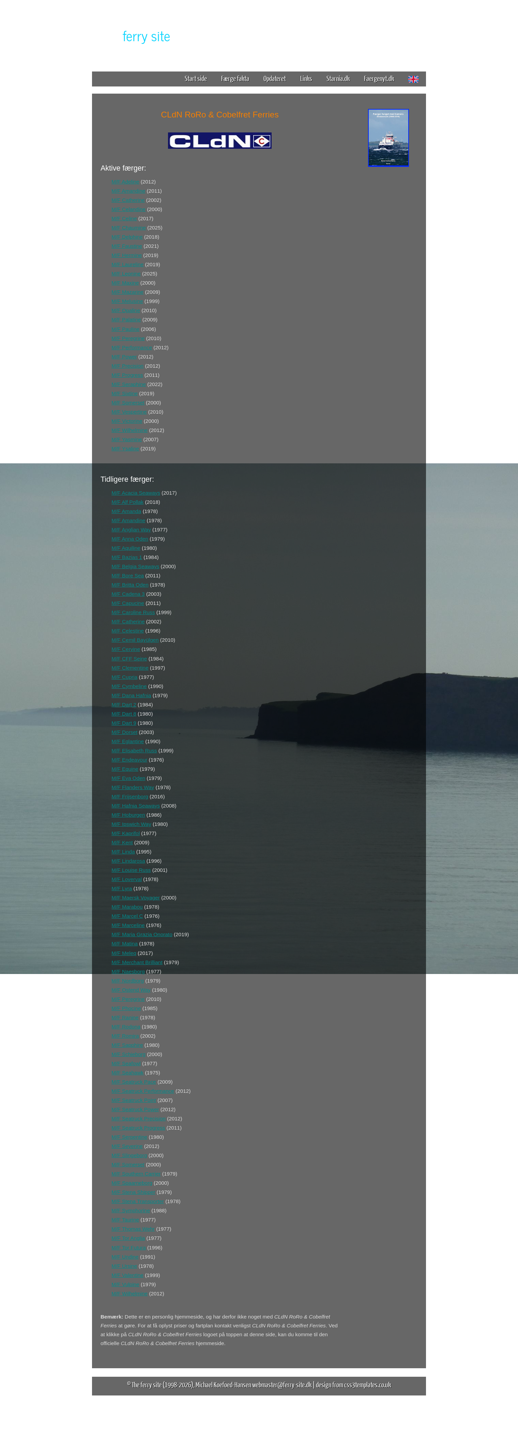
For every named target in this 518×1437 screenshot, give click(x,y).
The (134, 35)
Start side (196, 78)
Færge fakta (237, 78)
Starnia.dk (338, 78)
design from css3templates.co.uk (353, 1384)
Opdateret (274, 78)
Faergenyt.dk (379, 78)
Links (306, 78)
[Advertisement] (388, 275)
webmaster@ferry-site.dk (281, 1384)
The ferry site (147, 1384)
